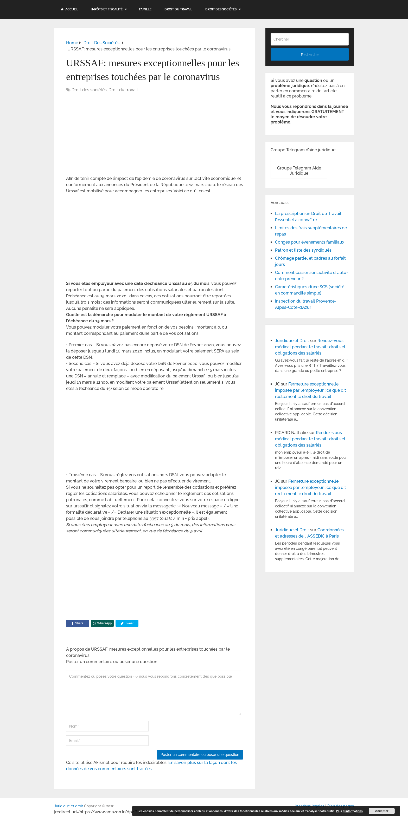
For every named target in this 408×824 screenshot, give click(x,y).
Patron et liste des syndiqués (303, 250)
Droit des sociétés (221, 9)
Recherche (309, 55)
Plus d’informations (349, 811)
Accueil (69, 9)
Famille (145, 9)
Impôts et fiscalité (107, 9)
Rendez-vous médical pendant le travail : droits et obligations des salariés (310, 347)
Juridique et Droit (292, 340)
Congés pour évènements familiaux (309, 242)
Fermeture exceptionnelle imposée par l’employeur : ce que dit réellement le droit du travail (310, 390)
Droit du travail (178, 9)
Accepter (381, 811)
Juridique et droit (68, 806)
